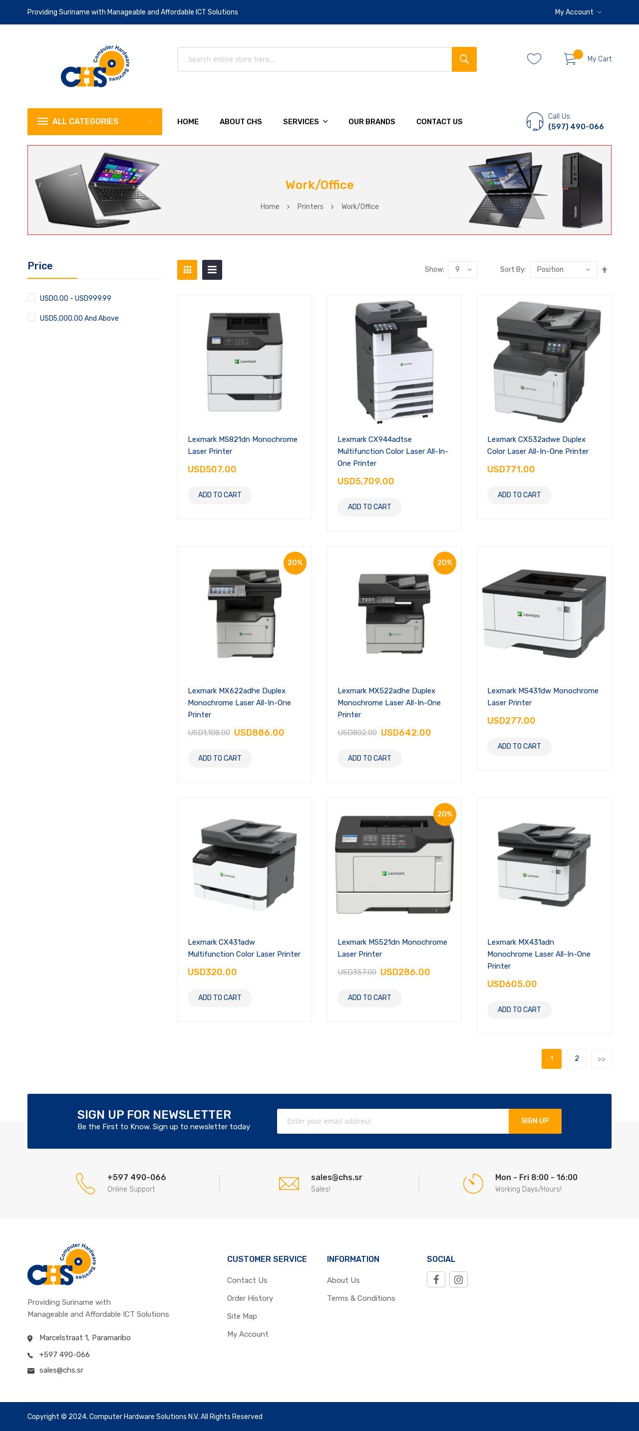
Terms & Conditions (361, 1298)
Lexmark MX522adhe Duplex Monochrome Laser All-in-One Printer (389, 702)
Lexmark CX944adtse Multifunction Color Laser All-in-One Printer (392, 451)
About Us (343, 1280)
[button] (578, 12)
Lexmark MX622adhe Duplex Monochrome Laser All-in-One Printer (239, 702)
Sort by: (513, 269)
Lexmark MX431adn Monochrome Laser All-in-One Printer (539, 954)
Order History (250, 1298)
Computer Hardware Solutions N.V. (144, 1417)
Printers (310, 207)
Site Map (242, 1316)
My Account (574, 12)
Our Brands (371, 121)
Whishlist (538, 59)
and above (79, 318)
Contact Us (439, 121)
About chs (241, 121)
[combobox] (327, 59)
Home (270, 207)
